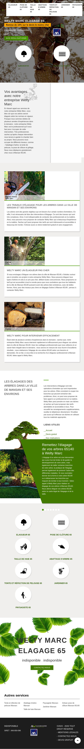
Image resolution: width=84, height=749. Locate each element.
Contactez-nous (42, 668)
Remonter (78, 740)
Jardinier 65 (65, 6)
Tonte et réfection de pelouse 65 (54, 9)
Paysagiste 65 (77, 6)
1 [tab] (43, 510)
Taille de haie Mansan (32, 709)
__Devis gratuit (50, 434)
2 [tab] (45, 510)
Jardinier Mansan (49, 707)
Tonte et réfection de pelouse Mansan (12, 704)
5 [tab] (53, 510)
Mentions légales (68, 732)
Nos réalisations (16, 38)
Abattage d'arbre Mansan (30, 704)
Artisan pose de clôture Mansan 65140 (71, 704)
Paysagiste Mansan (50, 703)
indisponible (62, 1)
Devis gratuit (65, 740)
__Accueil (48, 430)
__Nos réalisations (52, 438)
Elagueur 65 (12, 6)
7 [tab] (59, 510)
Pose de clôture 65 (24, 7)
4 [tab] (51, 510)
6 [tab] (56, 510)
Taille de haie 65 (33, 8)
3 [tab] (48, 510)
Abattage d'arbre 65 (42, 7)
